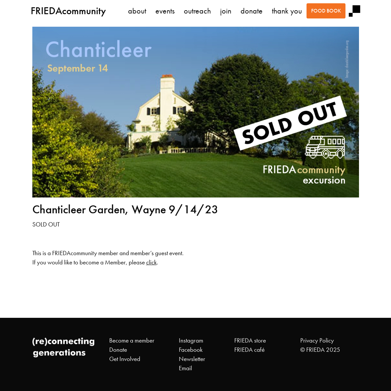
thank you (287, 11)
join (225, 11)
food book (326, 10)
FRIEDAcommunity (68, 10)
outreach (197, 11)
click (151, 262)
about (137, 11)
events (165, 11)
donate (252, 11)
